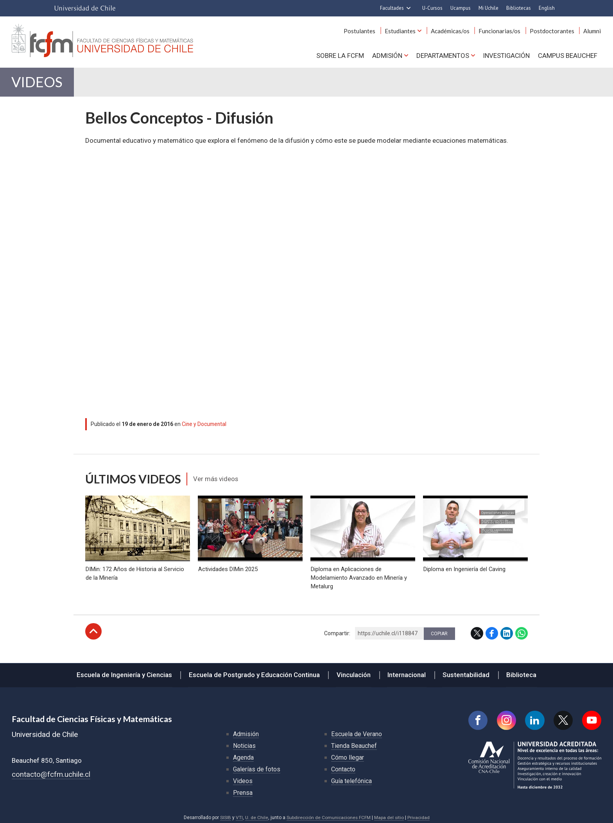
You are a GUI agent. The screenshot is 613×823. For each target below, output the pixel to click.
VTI (238, 814)
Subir (93, 628)
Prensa (243, 789)
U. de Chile (255, 814)
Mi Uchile (488, 8)
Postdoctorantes (553, 30)
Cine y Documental (205, 425)
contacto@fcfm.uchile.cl (51, 771)
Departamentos (442, 55)
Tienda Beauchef (354, 742)
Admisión (386, 55)
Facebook (492, 630)
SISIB (224, 814)
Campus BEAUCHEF (567, 55)
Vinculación (354, 671)
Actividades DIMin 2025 (227, 565)
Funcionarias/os (501, 30)
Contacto (343, 765)
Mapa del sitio (389, 814)
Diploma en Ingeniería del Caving (464, 565)
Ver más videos (216, 480)
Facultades (392, 8)
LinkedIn (506, 629)
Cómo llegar (347, 754)
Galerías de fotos (256, 765)
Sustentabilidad (464, 671)
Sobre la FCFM (339, 55)
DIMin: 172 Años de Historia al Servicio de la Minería (134, 570)
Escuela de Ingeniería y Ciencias (127, 671)
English (547, 8)
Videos (38, 83)
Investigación (506, 55)
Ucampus (460, 8)
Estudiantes (402, 30)
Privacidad (419, 814)
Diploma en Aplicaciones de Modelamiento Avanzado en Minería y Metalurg (358, 574)
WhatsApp (521, 630)
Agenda (243, 754)
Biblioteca (519, 671)
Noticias (244, 742)
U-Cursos (432, 8)
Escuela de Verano (356, 730)
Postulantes (363, 30)
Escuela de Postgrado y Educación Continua (256, 671)
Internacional (406, 671)
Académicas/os (452, 30)
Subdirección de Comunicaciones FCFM (328, 814)
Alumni (592, 30)
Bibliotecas (518, 8)
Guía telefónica (351, 777)
